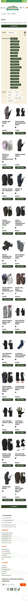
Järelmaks (4, 555)
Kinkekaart (4, 567)
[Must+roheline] (15, 426)
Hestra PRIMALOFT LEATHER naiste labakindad (20, 223)
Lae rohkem (14, 506)
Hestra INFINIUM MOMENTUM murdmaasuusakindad (7, 289)
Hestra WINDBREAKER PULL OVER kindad (6, 223)
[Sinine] (15, 359)
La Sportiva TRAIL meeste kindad (19, 422)
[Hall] (15, 260)
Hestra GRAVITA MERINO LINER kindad (7, 322)
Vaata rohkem (14, 26)
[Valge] (4, 193)
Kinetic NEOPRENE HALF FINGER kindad (7, 256)
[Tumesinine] (2, 393)
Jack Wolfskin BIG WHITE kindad (20, 454)
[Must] (15, 127)
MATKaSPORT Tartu (6, 538)
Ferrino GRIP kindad (6, 122)
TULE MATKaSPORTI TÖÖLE (8, 525)
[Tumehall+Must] (2, 125)
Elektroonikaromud (6, 575)
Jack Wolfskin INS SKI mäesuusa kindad (20, 123)
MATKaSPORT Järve (6, 537)
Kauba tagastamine (6, 557)
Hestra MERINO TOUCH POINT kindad (19, 256)
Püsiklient (4, 565)
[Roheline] (2, 227)
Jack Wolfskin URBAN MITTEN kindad (19, 322)
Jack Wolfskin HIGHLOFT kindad (7, 421)
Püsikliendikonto (6, 549)
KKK (3, 559)
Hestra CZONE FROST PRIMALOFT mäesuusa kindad (7, 389)
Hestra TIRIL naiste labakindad (19, 289)
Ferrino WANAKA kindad (20, 155)
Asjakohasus (12, 32)
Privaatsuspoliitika (6, 553)
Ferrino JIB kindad (18, 189)
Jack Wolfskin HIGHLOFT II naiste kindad (6, 355)
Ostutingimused (6, 551)
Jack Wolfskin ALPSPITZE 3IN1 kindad (19, 388)
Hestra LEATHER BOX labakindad (7, 189)
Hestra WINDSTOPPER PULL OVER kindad (19, 489)
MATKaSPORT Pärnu (6, 540)
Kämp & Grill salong (6, 542)
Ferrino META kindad (6, 487)
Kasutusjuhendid (6, 569)
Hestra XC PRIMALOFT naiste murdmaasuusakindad (7, 157)
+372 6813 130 (7, 518)
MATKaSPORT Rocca (7, 535)
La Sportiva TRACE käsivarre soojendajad (20, 355)
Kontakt (4, 573)
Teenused (4, 571)
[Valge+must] (4, 393)
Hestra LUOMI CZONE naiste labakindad (6, 455)
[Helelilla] (2, 161)
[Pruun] (15, 293)
